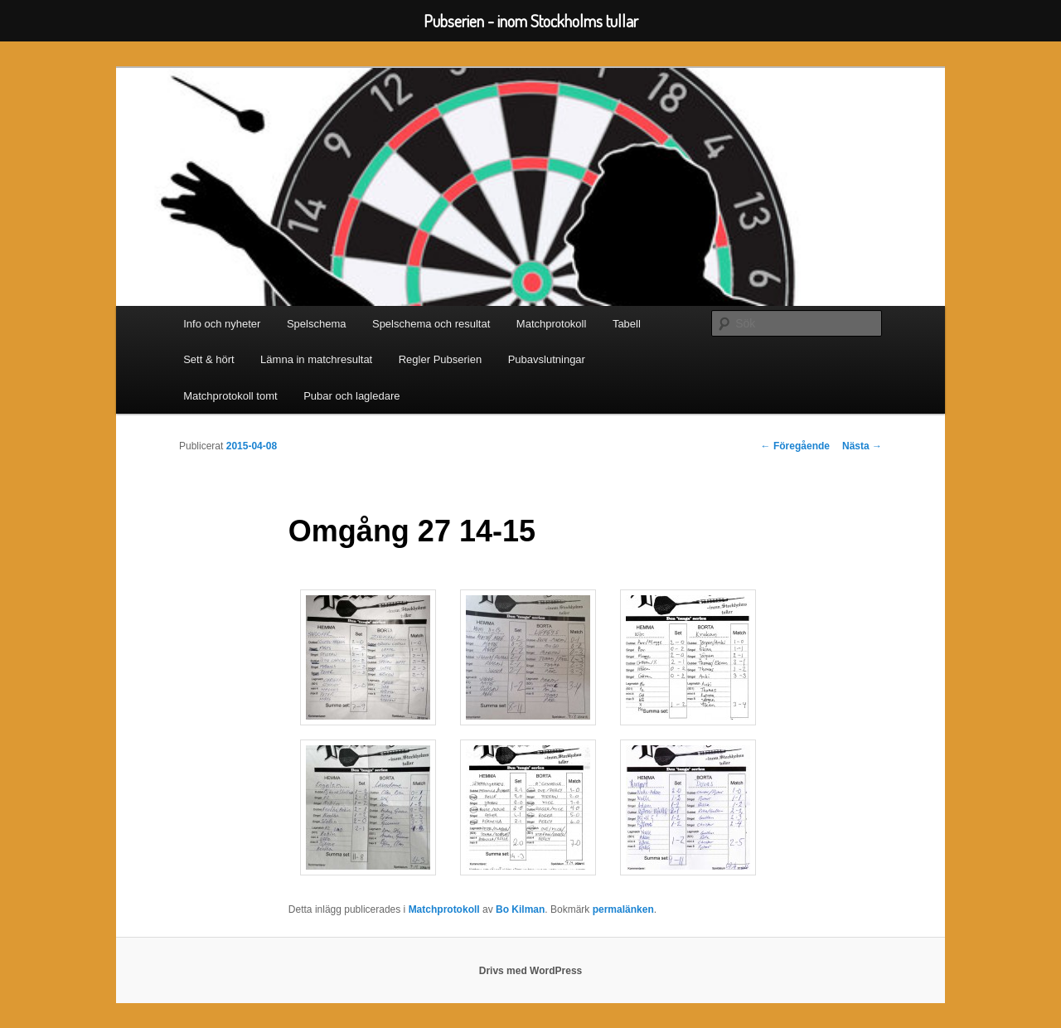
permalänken (623, 909)
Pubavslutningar (546, 359)
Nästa (862, 446)
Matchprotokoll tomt (230, 396)
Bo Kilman (520, 909)
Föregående (795, 446)
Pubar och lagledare (351, 396)
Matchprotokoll (551, 324)
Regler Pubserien (440, 359)
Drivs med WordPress (531, 971)
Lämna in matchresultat (316, 359)
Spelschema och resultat (431, 324)
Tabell (627, 324)
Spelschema (316, 324)
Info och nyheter (221, 324)
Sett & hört (208, 359)
